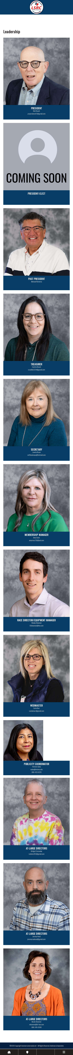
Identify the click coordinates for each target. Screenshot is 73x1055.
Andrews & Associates (57, 1045)
